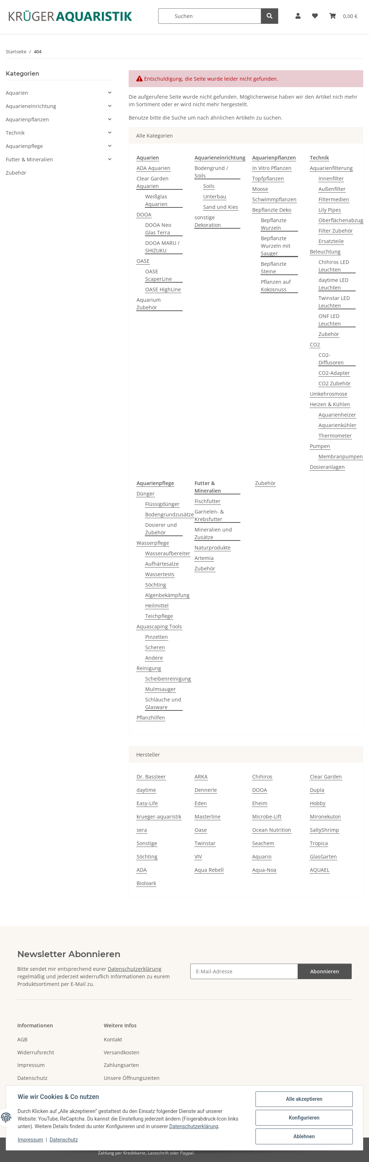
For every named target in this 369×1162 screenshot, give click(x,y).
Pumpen (320, 446)
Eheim (259, 803)
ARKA (201, 776)
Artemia (204, 558)
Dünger (146, 493)
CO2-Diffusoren (331, 358)
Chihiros (262, 776)
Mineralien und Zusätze (213, 533)
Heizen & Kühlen (330, 404)
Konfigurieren (304, 1118)
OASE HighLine (163, 289)
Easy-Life (147, 803)
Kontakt (113, 1039)
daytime (146, 789)
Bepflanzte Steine (273, 267)
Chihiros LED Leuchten (334, 266)
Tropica (319, 843)
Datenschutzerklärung (193, 1126)
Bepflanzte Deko (271, 209)
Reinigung (149, 668)
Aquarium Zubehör (149, 303)
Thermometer (335, 435)
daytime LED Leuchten (333, 284)
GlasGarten (323, 856)
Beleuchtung (325, 251)
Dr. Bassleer (151, 776)
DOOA (144, 214)
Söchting (155, 584)
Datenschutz (64, 1140)
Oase (201, 829)
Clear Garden (326, 776)
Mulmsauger (160, 689)
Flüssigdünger (162, 504)
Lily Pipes (330, 209)
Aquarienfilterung (331, 168)
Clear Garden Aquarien (153, 182)
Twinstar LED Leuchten (334, 302)
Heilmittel (157, 605)
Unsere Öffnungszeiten (132, 1077)
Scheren (155, 647)
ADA (142, 869)
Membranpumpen (341, 456)
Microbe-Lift (266, 816)
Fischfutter (208, 501)
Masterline (208, 816)
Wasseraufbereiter (167, 553)
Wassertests (159, 574)
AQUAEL (319, 869)
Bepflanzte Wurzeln (273, 224)
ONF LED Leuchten (330, 320)
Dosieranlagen (327, 466)
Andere (154, 657)
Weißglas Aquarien (156, 200)
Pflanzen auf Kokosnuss (276, 285)
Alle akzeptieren (304, 1099)
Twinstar (205, 843)
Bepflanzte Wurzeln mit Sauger (275, 246)
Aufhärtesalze (162, 563)
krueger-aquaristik (159, 816)
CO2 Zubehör (335, 383)
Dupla (317, 789)
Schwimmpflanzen (274, 199)
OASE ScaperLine (158, 275)
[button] (298, 16)
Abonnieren (324, 971)
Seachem (263, 843)
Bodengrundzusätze (169, 514)
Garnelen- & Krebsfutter (209, 515)
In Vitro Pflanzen (272, 168)
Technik (15, 132)
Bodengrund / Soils (211, 172)
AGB (22, 1039)
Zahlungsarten (121, 1065)
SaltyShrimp (324, 829)
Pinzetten (156, 636)
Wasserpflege (153, 542)
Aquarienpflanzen (27, 119)
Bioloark (146, 883)
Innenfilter (331, 178)
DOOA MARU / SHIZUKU (162, 246)
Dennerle (206, 789)
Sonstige (147, 843)
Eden (201, 803)
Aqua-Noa (264, 869)
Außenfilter (332, 188)
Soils (208, 186)
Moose (260, 188)
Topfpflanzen (268, 178)
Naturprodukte (213, 547)
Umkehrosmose (328, 393)
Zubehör (329, 334)
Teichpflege (159, 616)
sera (142, 829)
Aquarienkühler (337, 425)
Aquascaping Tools (159, 626)
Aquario (261, 856)
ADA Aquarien (153, 168)
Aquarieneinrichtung (31, 106)
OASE (143, 260)
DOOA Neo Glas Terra (158, 228)
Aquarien (17, 92)
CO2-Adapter (334, 372)
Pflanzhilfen (151, 717)
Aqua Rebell (209, 869)
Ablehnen (304, 1136)
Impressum (30, 1140)
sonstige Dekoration (208, 221)
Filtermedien (334, 199)
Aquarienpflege (24, 146)
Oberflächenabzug (341, 220)
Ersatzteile (331, 241)
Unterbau (214, 196)
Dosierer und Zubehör (161, 528)
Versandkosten (121, 1052)
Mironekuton (325, 816)
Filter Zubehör (336, 230)
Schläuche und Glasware (163, 703)
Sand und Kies (220, 206)
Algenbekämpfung (167, 595)
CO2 (315, 344)
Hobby (317, 803)
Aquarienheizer (337, 414)
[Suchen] (209, 16)
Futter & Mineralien (29, 159)
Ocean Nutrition (271, 829)
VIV (198, 856)
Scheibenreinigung (168, 678)
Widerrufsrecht (35, 1052)
